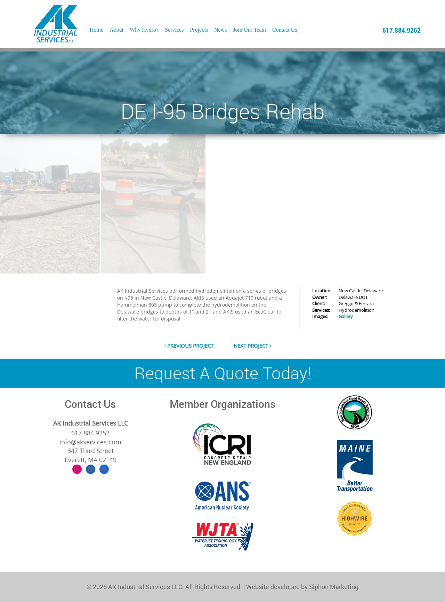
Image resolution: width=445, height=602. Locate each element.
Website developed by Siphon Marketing (302, 587)
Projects (199, 30)
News (220, 30)
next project (252, 345)
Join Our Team (249, 30)
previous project (188, 345)
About (116, 30)
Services (174, 30)
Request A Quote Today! (222, 373)
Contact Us (284, 30)
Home (96, 30)
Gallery (346, 316)
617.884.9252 (401, 29)
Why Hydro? (144, 30)
